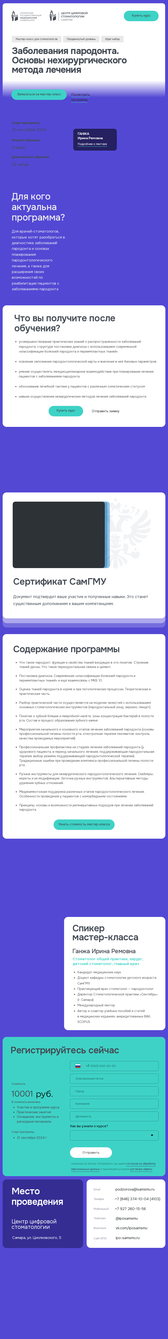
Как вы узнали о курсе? (89, 1126)
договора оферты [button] (141, 1169)
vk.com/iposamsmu (131, 1228)
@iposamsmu (127, 1218)
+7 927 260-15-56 (130, 1209)
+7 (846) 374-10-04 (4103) (137, 1199)
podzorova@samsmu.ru (135, 1189)
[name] (114, 1091)
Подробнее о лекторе (92, 144)
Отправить (91, 1153)
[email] (114, 1079)
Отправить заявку (105, 411)
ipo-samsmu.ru (128, 1238)
